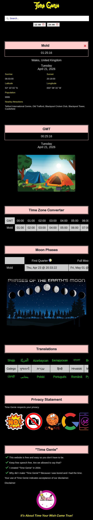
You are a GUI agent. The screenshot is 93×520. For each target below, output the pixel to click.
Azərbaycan (40, 360)
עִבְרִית (40, 368)
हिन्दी (59, 368)
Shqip (11, 360)
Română (76, 376)
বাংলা (76, 360)
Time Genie (46, 6)
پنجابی (24, 376)
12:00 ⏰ (40, 25)
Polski (41, 376)
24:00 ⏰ (53, 25)
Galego (11, 368)
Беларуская (60, 360)
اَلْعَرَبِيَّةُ (24, 360)
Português (59, 376)
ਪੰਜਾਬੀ (11, 376)
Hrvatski (76, 368)
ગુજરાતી (24, 368)
